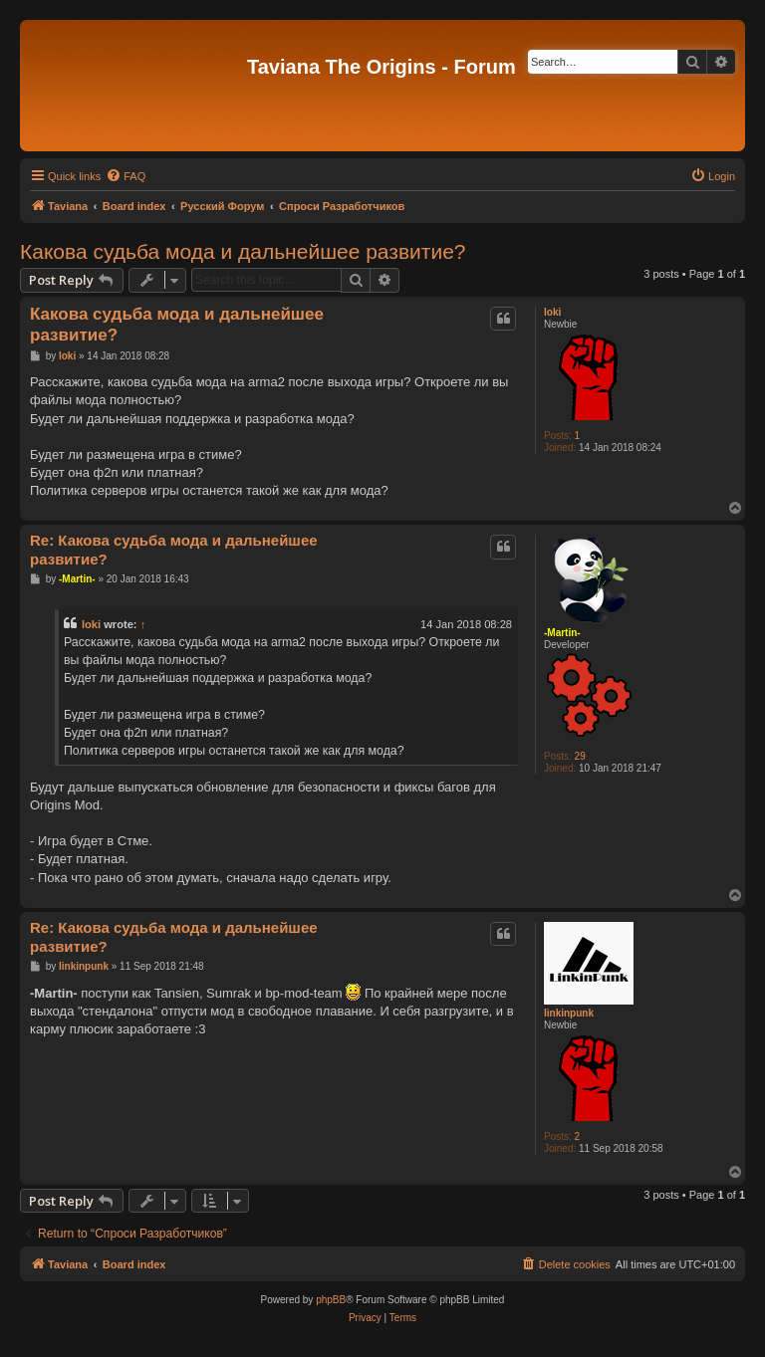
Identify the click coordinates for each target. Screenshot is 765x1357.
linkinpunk (569, 1013)
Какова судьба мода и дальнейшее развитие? (243, 251)
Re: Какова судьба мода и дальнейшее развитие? (174, 549)
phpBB (331, 1299)
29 (580, 756)
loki (552, 312)
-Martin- (562, 632)
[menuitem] (125, 176)
